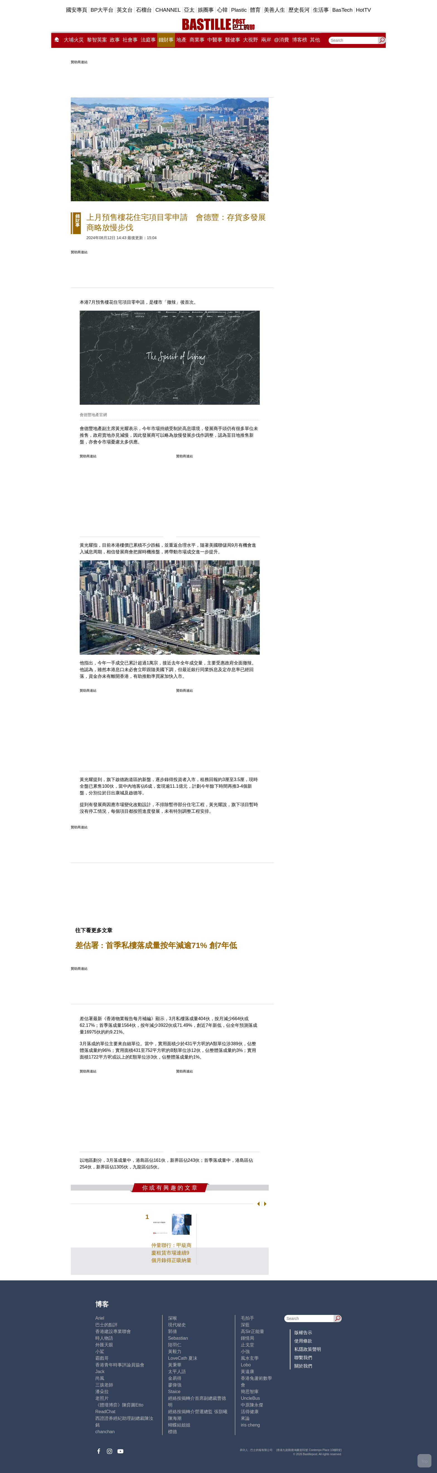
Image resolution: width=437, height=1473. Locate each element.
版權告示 (303, 1332)
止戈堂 (247, 1344)
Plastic (239, 10)
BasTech (342, 10)
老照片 (102, 1398)
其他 (315, 40)
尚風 (99, 1378)
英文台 (125, 10)
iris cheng (250, 1425)
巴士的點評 (106, 1324)
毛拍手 (247, 1318)
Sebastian (178, 1338)
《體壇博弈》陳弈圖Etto (119, 1405)
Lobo (246, 1364)
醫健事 (232, 40)
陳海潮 (174, 1418)
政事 (115, 40)
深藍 (245, 1324)
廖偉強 (174, 1385)
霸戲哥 (102, 1358)
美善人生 (274, 10)
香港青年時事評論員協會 (119, 1364)
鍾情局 (247, 1338)
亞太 (189, 10)
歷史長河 (299, 10)
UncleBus (250, 1398)
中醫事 (214, 40)
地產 (181, 40)
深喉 (172, 1318)
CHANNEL (168, 10)
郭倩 (172, 1331)
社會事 (130, 40)
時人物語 (104, 1338)
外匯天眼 (104, 1344)
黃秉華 (174, 1364)
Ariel (99, 1318)
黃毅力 (174, 1351)
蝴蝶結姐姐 (179, 1425)
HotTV (363, 10)
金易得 (174, 1378)
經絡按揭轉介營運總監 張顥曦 (197, 1411)
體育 (255, 10)
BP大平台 (102, 10)
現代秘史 (177, 1324)
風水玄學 (250, 1358)
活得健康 (250, 1411)
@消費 (281, 40)
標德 (172, 1431)
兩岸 (266, 40)
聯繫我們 (303, 1357)
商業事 (197, 40)
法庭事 (148, 40)
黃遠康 (247, 1371)
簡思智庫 (250, 1391)
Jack (100, 1371)
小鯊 (99, 1351)
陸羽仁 (174, 1344)
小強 (245, 1351)
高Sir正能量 (252, 1331)
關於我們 (303, 1366)
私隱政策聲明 (307, 1349)
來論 (245, 1418)
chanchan (105, 1431)
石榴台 (144, 10)
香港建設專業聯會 (113, 1331)
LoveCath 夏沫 (182, 1358)
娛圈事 (206, 10)
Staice (174, 1391)
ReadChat (105, 1411)
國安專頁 (76, 10)
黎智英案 (97, 40)
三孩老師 (104, 1385)
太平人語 (177, 1371)
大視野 (250, 40)
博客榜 (299, 40)
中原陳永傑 (252, 1405)
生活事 (321, 10)
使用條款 (303, 1341)
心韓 (222, 10)
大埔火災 (74, 40)
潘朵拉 (102, 1391)
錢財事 (166, 40)
